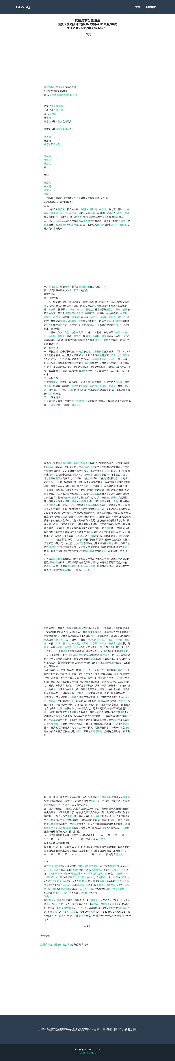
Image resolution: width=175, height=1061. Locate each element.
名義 (86, 486)
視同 (108, 470)
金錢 (106, 528)
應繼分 (57, 723)
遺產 (78, 197)
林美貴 (59, 121)
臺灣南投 (48, 87)
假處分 (75, 497)
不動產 (54, 562)
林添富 (119, 213)
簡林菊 (56, 144)
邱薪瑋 (59, 110)
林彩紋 (47, 144)
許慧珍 (102, 839)
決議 (99, 632)
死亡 (92, 635)
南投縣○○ (94, 865)
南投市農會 (118, 888)
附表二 (68, 286)
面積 (61, 865)
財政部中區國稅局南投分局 (71, 463)
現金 (84, 892)
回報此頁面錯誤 (87, 1053)
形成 (86, 685)
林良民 (53, 113)
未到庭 (89, 466)
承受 (51, 478)
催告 (113, 497)
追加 (115, 324)
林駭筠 (47, 194)
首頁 (137, 7)
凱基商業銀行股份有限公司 (63, 94)
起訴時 (95, 305)
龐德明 (59, 106)
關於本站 (151, 7)
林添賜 (47, 159)
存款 (108, 888)
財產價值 (48, 505)
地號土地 (114, 865)
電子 (84, 539)
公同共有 (115, 224)
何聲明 (49, 393)
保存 (67, 493)
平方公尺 (111, 869)
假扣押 (66, 497)
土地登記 (53, 405)
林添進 (47, 163)
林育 (46, 190)
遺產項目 (53, 865)
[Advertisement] (87, 60)
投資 (58, 892)
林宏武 (47, 182)
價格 (74, 697)
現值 (125, 355)
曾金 (127, 213)
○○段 (103, 865)
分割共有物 (56, 558)
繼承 (67, 121)
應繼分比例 (84, 286)
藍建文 (119, 854)
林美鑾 (47, 136)
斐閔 (48, 186)
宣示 (46, 850)
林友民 (47, 155)
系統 (78, 405)
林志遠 (47, 121)
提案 (63, 516)
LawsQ (24, 8)
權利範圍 (82, 865)
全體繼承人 (50, 827)
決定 (118, 670)
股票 (65, 892)
